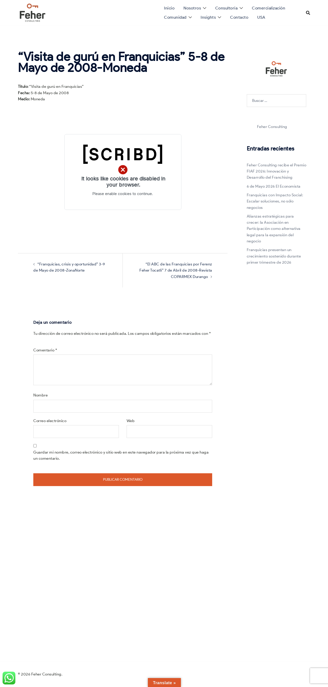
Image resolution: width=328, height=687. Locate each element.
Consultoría (226, 8)
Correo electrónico (49, 420)
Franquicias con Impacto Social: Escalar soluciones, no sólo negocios (275, 201)
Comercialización (268, 8)
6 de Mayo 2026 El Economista (274, 186)
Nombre (40, 395)
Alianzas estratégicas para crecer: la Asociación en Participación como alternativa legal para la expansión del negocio (274, 228)
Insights (208, 17)
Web (131, 420)
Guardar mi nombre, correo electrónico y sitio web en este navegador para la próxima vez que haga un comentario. (121, 455)
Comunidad (175, 17)
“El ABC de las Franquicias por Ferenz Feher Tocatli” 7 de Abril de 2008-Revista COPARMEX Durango (175, 270)
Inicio (169, 8)
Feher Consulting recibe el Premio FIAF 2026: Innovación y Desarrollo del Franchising (276, 171)
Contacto (239, 17)
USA (261, 17)
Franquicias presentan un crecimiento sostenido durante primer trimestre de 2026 (274, 256)
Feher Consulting (272, 126)
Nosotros (192, 8)
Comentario (45, 350)
